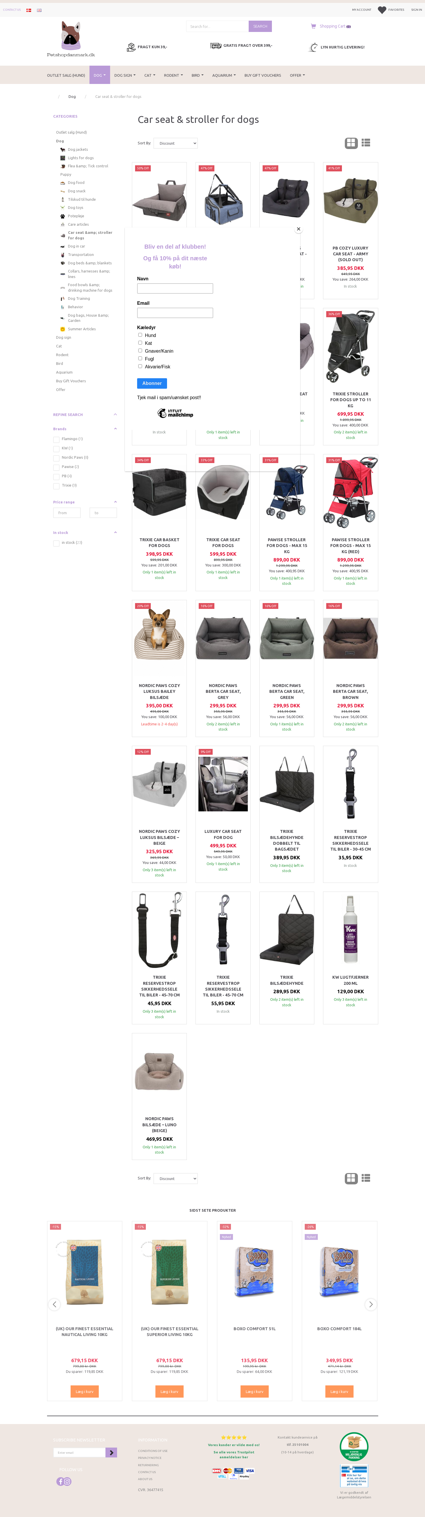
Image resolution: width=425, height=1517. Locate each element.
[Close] (298, 229)
